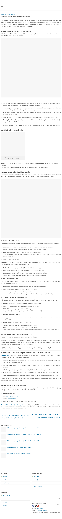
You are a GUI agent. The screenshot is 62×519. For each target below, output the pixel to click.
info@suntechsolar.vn (12, 396)
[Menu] (2, 6)
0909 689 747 (40, 508)
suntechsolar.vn (12, 398)
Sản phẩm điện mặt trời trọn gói (9, 14)
